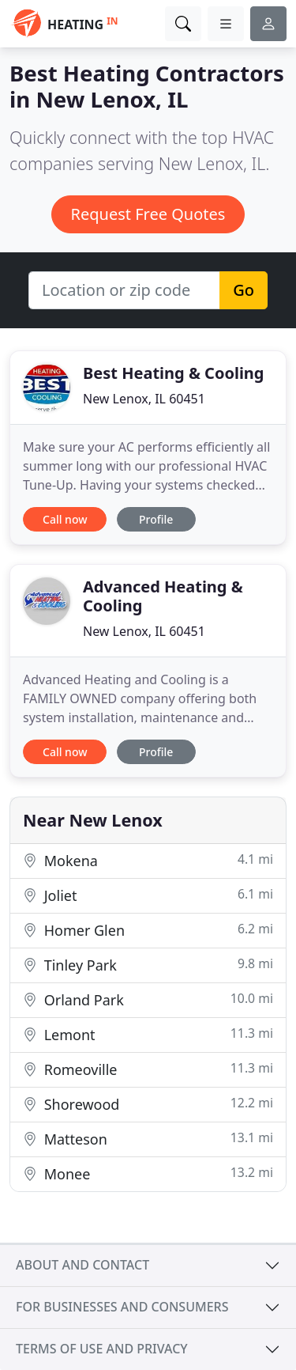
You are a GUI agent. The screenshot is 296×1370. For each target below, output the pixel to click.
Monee (148, 1173)
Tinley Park (148, 965)
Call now (65, 519)
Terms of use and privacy (102, 1348)
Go (243, 290)
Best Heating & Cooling (173, 373)
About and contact (82, 1264)
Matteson (148, 1139)
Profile (156, 519)
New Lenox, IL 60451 (144, 398)
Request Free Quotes (148, 214)
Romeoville (148, 1069)
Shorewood (148, 1104)
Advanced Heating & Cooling (163, 596)
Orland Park (148, 999)
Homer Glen (148, 930)
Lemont (148, 1034)
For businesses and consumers (122, 1306)
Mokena (148, 860)
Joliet (148, 895)
